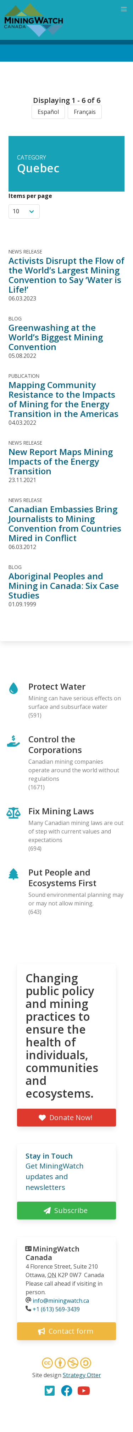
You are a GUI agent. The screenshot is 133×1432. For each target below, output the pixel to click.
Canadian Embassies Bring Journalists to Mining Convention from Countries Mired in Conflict (65, 523)
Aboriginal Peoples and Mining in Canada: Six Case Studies (64, 585)
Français (85, 112)
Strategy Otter (82, 1375)
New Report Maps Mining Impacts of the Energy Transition (61, 461)
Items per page (30, 196)
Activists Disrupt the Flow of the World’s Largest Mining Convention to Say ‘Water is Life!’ (66, 275)
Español (48, 112)
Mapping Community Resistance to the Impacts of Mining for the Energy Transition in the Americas (63, 399)
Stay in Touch (49, 1156)
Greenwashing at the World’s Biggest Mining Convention (56, 337)
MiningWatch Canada (52, 1253)
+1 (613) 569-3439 (56, 1309)
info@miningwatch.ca (61, 1301)
